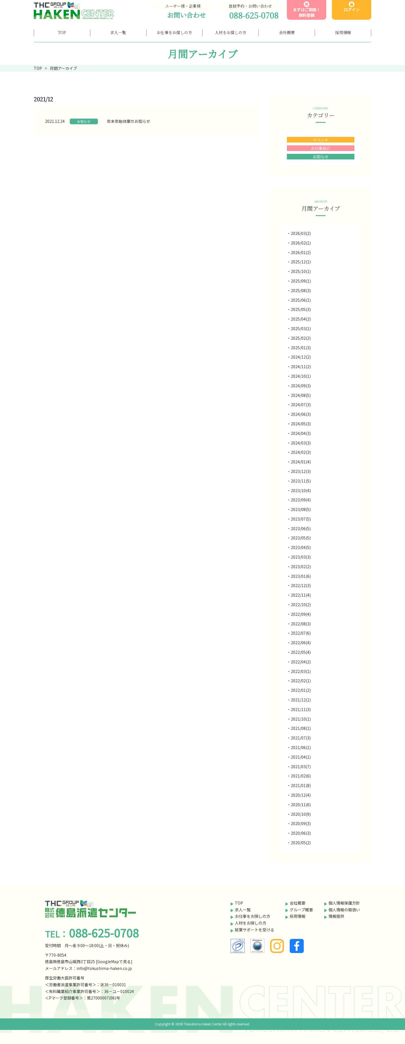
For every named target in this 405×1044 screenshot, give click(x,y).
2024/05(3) (301, 424)
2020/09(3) (301, 823)
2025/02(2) (301, 338)
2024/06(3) (301, 414)
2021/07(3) (301, 738)
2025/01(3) (301, 347)
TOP (239, 903)
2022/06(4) (301, 642)
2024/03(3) (301, 443)
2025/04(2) (301, 319)
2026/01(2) (301, 252)
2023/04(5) (301, 547)
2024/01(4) (301, 462)
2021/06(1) (301, 747)
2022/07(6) (301, 633)
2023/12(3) (301, 471)
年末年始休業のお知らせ (128, 121)
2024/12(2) (301, 357)
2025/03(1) (301, 328)
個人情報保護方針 (344, 903)
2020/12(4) (301, 795)
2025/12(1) (301, 262)
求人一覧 (243, 909)
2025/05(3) (301, 309)
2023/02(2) (301, 566)
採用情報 (297, 916)
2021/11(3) (301, 709)
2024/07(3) (301, 404)
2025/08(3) (301, 290)
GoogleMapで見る (114, 961)
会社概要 (297, 903)
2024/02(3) (301, 452)
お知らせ (84, 121)
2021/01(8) (301, 785)
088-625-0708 (253, 15)
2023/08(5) (301, 509)
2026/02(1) (301, 243)
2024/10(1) (301, 376)
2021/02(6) (301, 776)
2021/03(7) (301, 766)
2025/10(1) (301, 271)
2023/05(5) (301, 538)
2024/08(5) (301, 395)
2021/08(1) (301, 728)
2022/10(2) (301, 604)
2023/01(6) (301, 576)
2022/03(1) (301, 671)
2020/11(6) (301, 804)
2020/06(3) (301, 833)
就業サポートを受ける (254, 929)
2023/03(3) (301, 557)
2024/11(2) (301, 366)
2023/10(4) (301, 490)
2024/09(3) (301, 385)
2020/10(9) (301, 814)
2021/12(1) (301, 700)
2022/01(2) (301, 690)
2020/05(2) (301, 842)
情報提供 (336, 916)
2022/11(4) (301, 595)
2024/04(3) (301, 433)
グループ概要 (301, 909)
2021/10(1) (301, 719)
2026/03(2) (301, 233)
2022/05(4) (301, 652)
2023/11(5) (301, 481)
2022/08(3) (301, 624)
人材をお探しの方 (250, 923)
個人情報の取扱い (344, 909)
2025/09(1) (301, 281)
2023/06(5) (301, 528)
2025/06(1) (301, 300)
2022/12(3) (301, 585)
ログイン (351, 9)
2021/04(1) (301, 757)
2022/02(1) (301, 680)
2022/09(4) (301, 614)
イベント (320, 140)
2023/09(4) (301, 500)
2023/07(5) (301, 519)
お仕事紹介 (320, 148)
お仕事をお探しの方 (252, 916)
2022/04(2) (301, 662)
